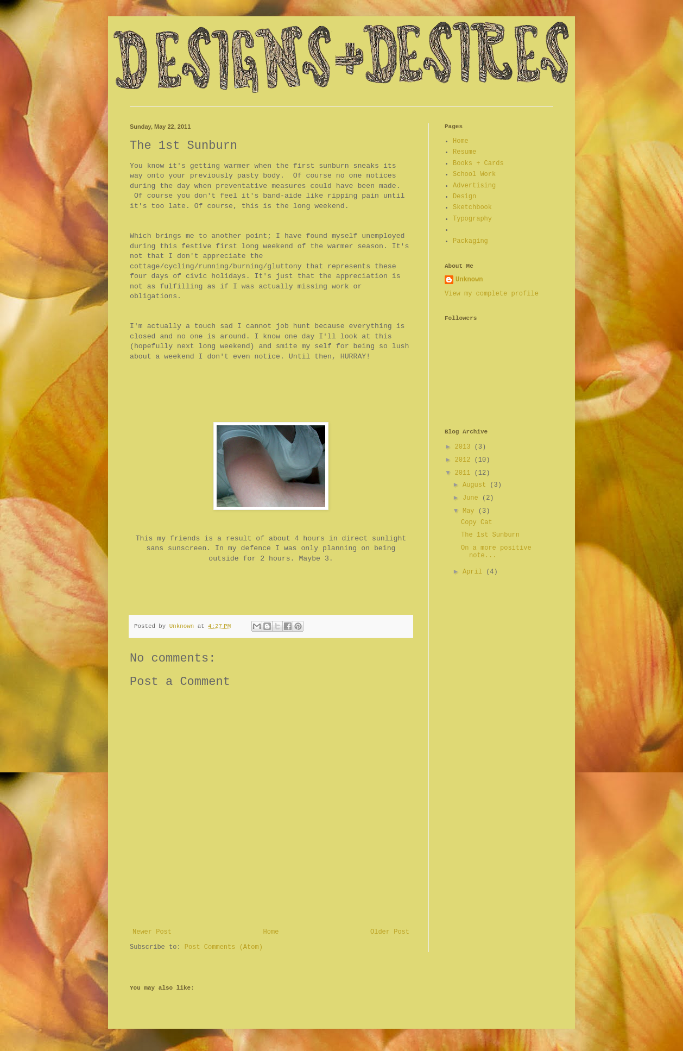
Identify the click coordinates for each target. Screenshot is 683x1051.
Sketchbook (472, 207)
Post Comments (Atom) (224, 947)
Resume (464, 152)
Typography (472, 219)
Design (464, 196)
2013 (465, 447)
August (476, 485)
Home (271, 932)
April (474, 572)
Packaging (470, 241)
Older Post (389, 932)
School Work (474, 174)
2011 (465, 473)
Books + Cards (478, 163)
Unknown (469, 280)
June (472, 498)
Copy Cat (476, 522)
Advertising (474, 186)
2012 (465, 460)
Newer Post (152, 932)
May (470, 511)
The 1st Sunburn (490, 535)
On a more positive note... (496, 551)
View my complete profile (492, 294)
